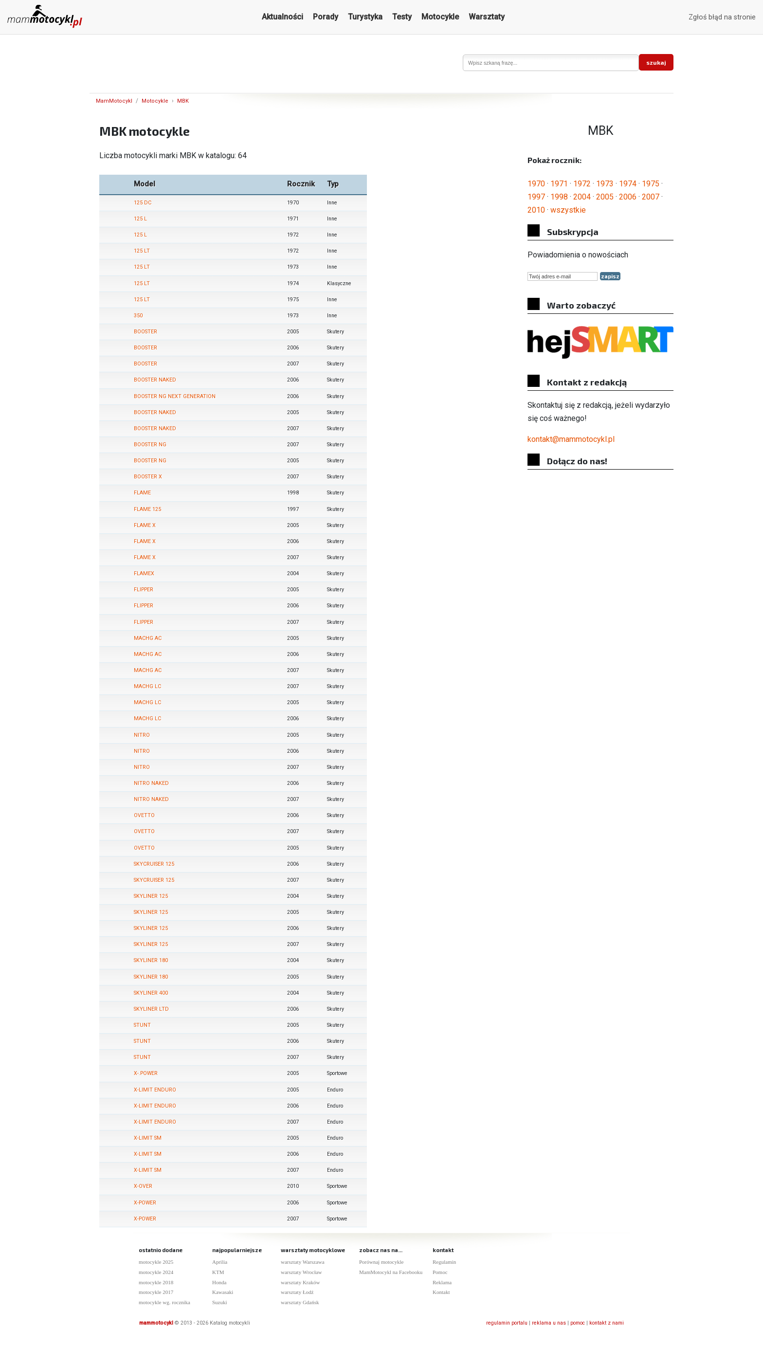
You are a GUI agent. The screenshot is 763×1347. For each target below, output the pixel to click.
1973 (605, 183)
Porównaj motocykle (381, 1262)
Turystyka (365, 16)
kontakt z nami (606, 1323)
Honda (219, 1282)
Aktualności (282, 16)
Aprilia (219, 1262)
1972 (582, 183)
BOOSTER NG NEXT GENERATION (175, 396)
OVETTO (144, 815)
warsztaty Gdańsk (300, 1302)
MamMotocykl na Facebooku (390, 1272)
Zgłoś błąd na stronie (722, 17)
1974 (627, 183)
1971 (559, 183)
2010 (536, 210)
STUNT (142, 1025)
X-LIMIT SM (148, 1138)
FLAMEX (144, 573)
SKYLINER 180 (151, 960)
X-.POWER (146, 1073)
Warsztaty (487, 16)
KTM (218, 1272)
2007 (650, 196)
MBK (183, 101)
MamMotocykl (114, 101)
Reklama (442, 1282)
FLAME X (145, 525)
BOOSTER (145, 331)
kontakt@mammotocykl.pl (571, 439)
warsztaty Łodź (297, 1292)
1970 (536, 183)
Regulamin (444, 1262)
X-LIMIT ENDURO (155, 1090)
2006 (627, 196)
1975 (650, 183)
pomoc (577, 1323)
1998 (559, 196)
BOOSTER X (148, 476)
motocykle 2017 (156, 1292)
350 (138, 315)
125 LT (142, 251)
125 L (140, 219)
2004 (582, 196)
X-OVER (143, 1186)
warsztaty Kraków (300, 1282)
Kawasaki (222, 1292)
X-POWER (145, 1203)
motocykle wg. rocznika (164, 1302)
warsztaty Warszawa (303, 1262)
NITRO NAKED (151, 783)
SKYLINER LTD (151, 1009)
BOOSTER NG (150, 444)
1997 (536, 196)
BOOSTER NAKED (155, 380)
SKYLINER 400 (151, 993)
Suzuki (219, 1302)
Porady (325, 16)
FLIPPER (143, 589)
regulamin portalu (506, 1323)
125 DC (142, 203)
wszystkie (568, 210)
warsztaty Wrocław (301, 1272)
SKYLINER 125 (151, 896)
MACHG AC (148, 638)
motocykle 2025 (156, 1262)
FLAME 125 (147, 509)
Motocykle (440, 16)
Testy (402, 16)
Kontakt (441, 1292)
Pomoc (440, 1272)
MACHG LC (147, 686)
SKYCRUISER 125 (154, 864)
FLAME (142, 493)
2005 (605, 196)
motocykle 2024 (156, 1272)
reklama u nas (549, 1323)
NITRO (142, 735)
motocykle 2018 (156, 1282)
